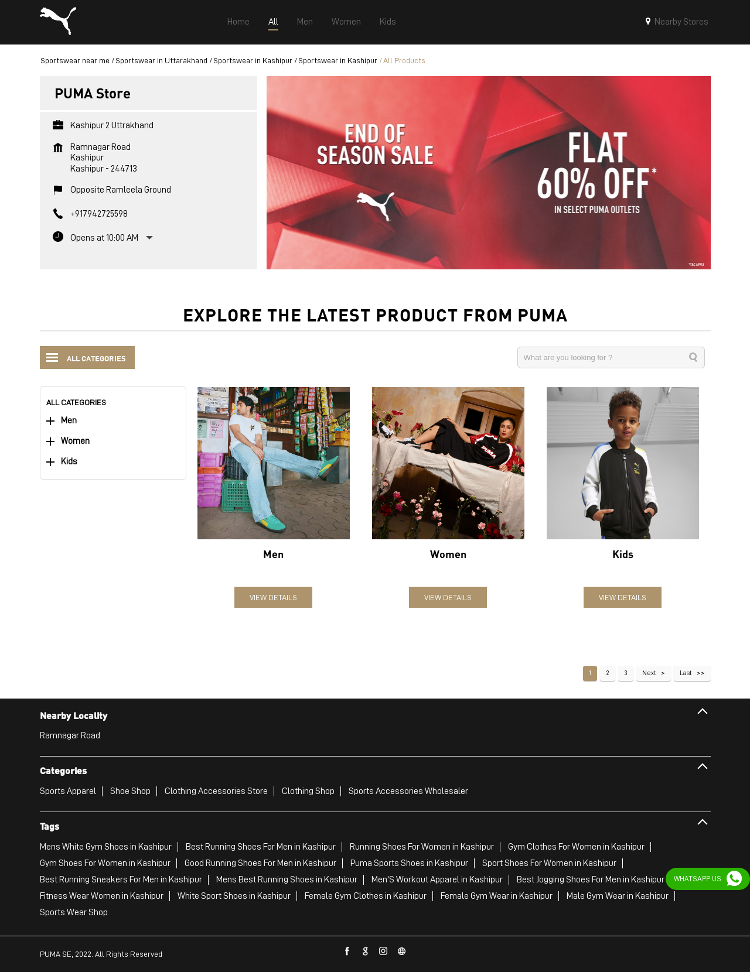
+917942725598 (99, 213)
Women (75, 441)
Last (686, 672)
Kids (69, 461)
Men (69, 420)
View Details (273, 597)
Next (649, 672)
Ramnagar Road (70, 735)
